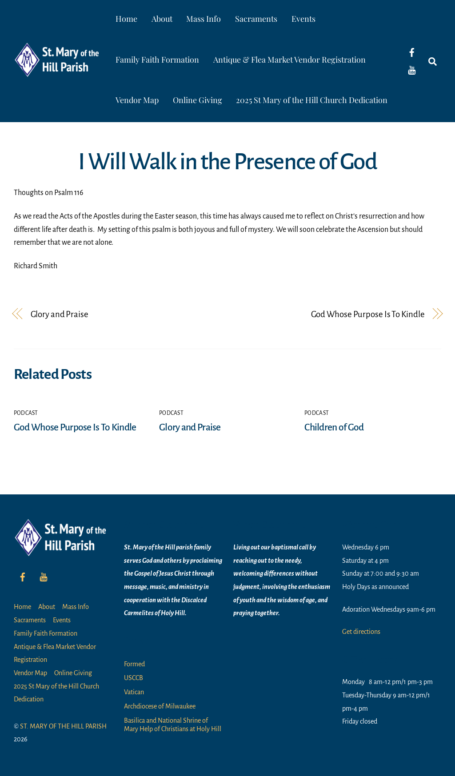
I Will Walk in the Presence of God (227, 161)
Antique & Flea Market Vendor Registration (289, 59)
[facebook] (412, 52)
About (162, 18)
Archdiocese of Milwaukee (160, 706)
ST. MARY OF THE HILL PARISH (63, 726)
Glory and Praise (59, 314)
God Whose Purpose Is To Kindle (368, 314)
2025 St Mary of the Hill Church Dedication (312, 100)
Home (126, 18)
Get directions (361, 631)
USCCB (133, 677)
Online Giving (197, 100)
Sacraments (256, 18)
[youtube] (412, 70)
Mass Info (204, 18)
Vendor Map (137, 100)
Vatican (134, 692)
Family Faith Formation (157, 59)
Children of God (333, 427)
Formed (134, 664)
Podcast (26, 413)
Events (303, 18)
